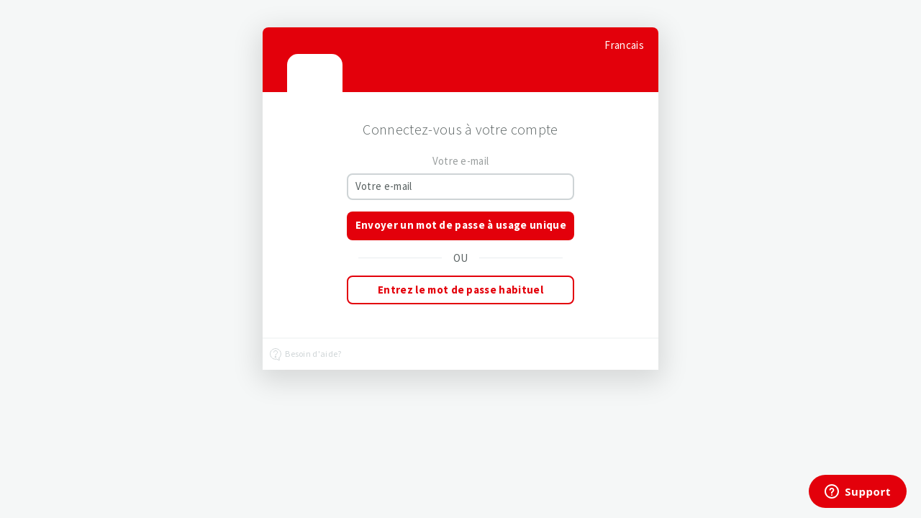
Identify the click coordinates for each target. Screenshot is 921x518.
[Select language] (624, 45)
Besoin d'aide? (306, 354)
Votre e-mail (460, 161)
